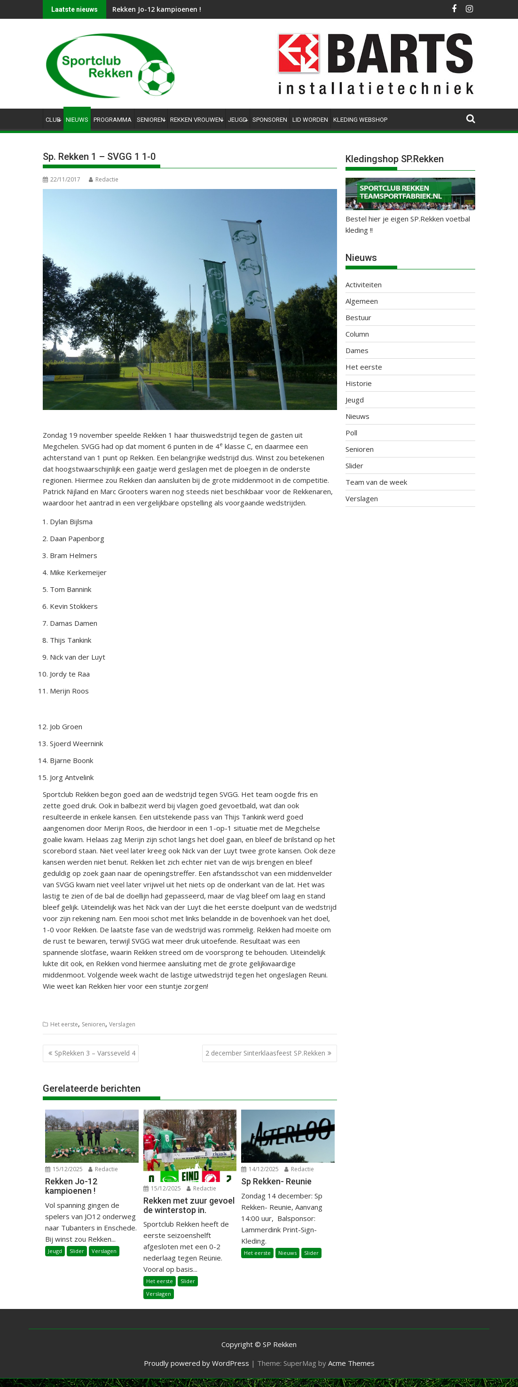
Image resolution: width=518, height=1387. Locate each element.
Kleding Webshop (360, 119)
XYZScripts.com (306, 1382)
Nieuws (77, 119)
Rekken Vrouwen (196, 119)
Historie (358, 383)
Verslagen (122, 1024)
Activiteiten (363, 284)
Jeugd (237, 119)
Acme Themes (351, 1363)
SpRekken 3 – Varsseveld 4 (95, 1052)
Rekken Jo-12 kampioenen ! (156, 9)
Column (357, 334)
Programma (113, 119)
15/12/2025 (64, 1169)
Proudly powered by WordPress (196, 1363)
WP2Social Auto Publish (221, 1382)
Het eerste (64, 1024)
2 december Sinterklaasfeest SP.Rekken (265, 1052)
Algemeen (361, 301)
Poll (351, 432)
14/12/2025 (260, 1169)
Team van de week (376, 482)
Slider (77, 1250)
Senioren (151, 119)
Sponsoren (269, 119)
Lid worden (310, 119)
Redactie (103, 179)
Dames (357, 350)
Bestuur (358, 317)
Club (53, 119)
